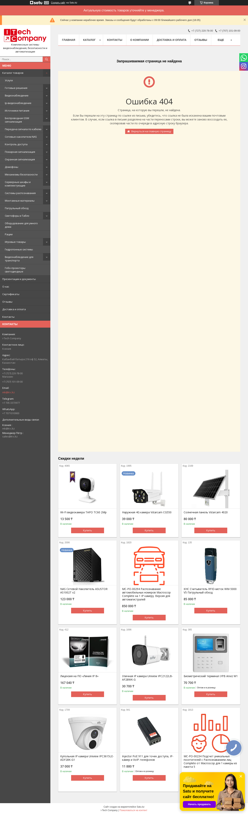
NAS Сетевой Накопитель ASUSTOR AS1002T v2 (84, 590)
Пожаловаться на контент (133, 810)
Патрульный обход (16, 208)
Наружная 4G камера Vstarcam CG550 (146, 512)
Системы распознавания (20, 193)
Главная (68, 39)
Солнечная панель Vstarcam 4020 (206, 512)
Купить (87, 530)
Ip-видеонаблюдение (18, 103)
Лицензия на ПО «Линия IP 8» (79, 676)
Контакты (8, 317)
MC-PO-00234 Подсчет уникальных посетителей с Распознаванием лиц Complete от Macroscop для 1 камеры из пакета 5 (210, 761)
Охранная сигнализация (20, 159)
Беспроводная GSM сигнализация (17, 119)
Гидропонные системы (19, 249)
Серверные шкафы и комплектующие (18, 183)
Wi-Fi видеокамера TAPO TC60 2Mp (83, 512)
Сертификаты (10, 294)
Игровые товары (15, 242)
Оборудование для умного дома (21, 225)
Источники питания (17, 110)
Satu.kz (140, 806)
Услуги (9, 80)
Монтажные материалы (19, 200)
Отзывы (7, 301)
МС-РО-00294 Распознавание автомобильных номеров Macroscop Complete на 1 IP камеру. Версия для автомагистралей (146, 594)
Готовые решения (16, 88)
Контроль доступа (16, 144)
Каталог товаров (12, 73)
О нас (5, 286)
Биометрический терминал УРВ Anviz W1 (211, 676)
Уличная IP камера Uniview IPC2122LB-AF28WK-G (147, 677)
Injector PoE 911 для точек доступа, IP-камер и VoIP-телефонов (147, 758)
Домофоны (11, 167)
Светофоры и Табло (17, 215)
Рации (9, 234)
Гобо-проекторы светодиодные (15, 269)
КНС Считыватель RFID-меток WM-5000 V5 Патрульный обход (210, 590)
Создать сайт (58, 2)
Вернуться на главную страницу (151, 131)
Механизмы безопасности (21, 174)
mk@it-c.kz (8, 392)
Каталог (89, 39)
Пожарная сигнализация (20, 152)
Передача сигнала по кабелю (23, 129)
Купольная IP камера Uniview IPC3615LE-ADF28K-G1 (87, 758)
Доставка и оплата (14, 309)
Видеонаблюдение (16, 95)
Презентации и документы (19, 279)
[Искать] (46, 59)
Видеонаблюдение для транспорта (19, 258)
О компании (139, 39)
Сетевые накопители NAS (21, 136)
